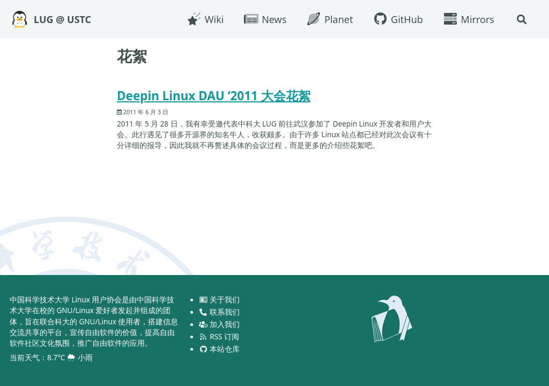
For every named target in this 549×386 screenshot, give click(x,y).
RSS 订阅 (219, 337)
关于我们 (219, 300)
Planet (329, 19)
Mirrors (468, 19)
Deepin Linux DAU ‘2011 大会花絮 (213, 95)
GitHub (397, 19)
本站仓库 (219, 349)
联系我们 (219, 312)
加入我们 (219, 324)
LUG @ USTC (62, 19)
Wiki (205, 19)
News (264, 19)
